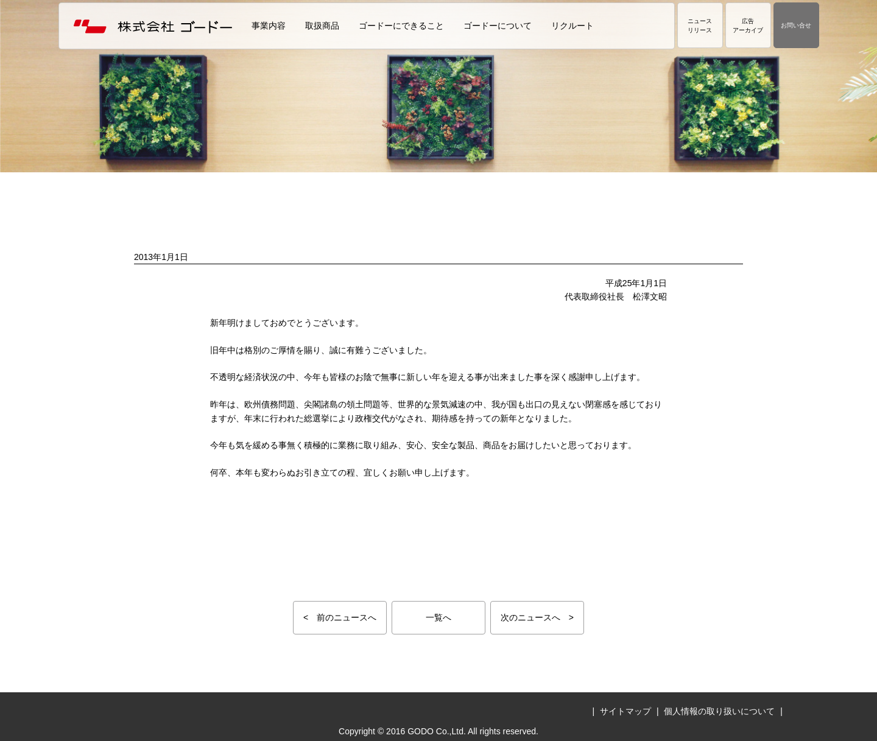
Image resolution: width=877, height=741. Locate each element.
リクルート (572, 25)
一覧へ (438, 617)
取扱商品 (322, 25)
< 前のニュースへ (339, 617)
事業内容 (269, 25)
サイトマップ (625, 711)
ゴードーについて (497, 25)
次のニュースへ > (537, 617)
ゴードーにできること (401, 25)
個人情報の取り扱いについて (719, 711)
